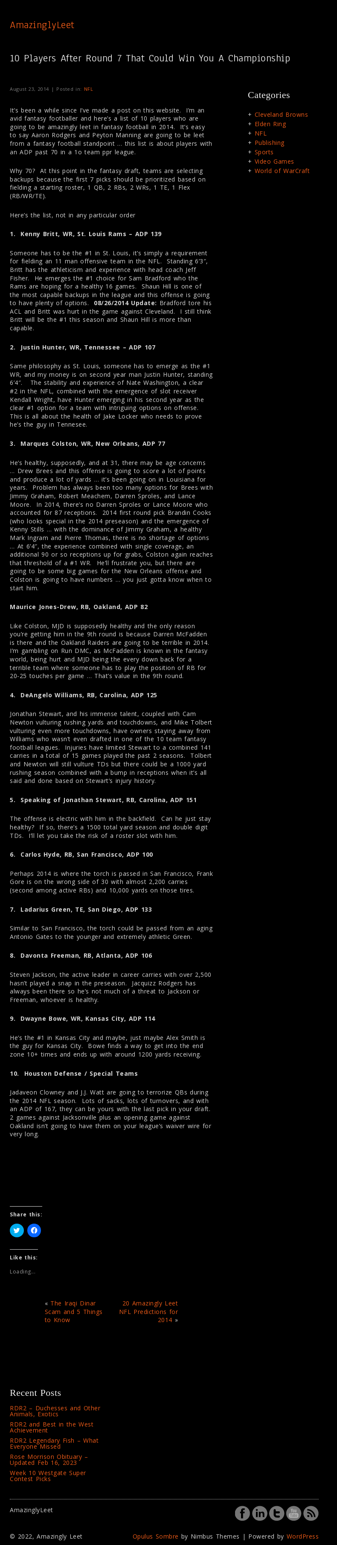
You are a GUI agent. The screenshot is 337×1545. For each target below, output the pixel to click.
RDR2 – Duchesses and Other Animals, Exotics (55, 1411)
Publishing (270, 143)
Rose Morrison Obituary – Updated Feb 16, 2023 (49, 1460)
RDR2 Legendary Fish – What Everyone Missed (54, 1443)
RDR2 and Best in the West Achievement (51, 1427)
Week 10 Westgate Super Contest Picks (48, 1476)
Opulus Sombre (156, 1536)
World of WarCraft (282, 171)
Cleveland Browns (281, 114)
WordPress (303, 1536)
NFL (88, 89)
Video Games (274, 161)
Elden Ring (270, 124)
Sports (264, 152)
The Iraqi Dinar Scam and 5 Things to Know (74, 1311)
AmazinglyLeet (42, 25)
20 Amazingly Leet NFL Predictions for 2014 (148, 1311)
